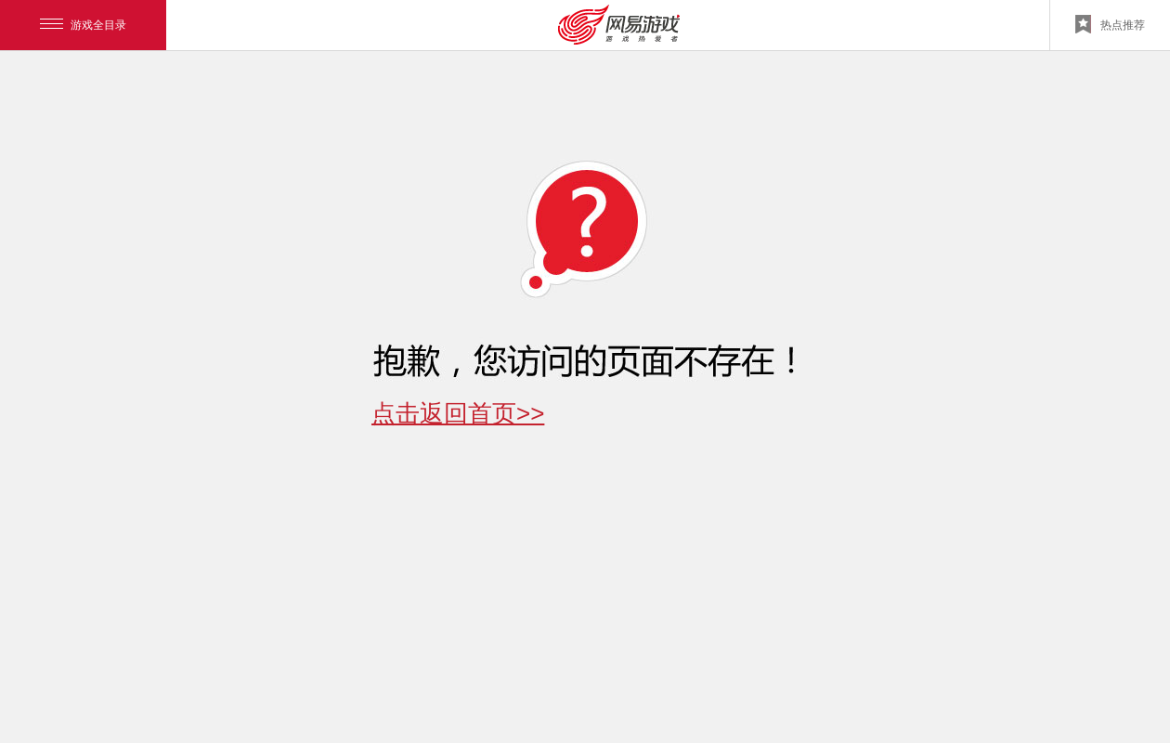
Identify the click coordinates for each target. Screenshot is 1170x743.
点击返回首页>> (457, 413)
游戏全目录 (83, 25)
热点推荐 (1110, 24)
